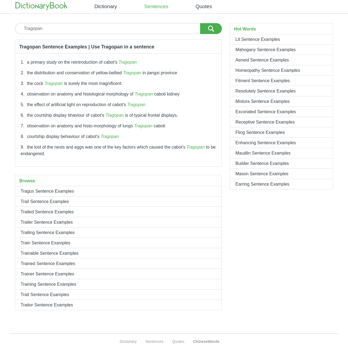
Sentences (156, 6)
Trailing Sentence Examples (48, 232)
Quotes (203, 6)
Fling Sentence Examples (260, 132)
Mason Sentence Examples (261, 173)
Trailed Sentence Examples (47, 212)
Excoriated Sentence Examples (265, 111)
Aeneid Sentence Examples (262, 60)
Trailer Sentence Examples (47, 222)
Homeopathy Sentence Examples (267, 70)
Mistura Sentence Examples (262, 101)
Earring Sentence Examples (262, 184)
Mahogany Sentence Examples (265, 49)
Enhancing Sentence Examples (265, 142)
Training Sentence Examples (48, 284)
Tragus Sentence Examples (47, 191)
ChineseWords (206, 341)
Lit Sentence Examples (257, 39)
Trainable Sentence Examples (50, 253)
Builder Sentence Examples (262, 163)
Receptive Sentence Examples (265, 122)
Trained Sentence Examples (48, 263)
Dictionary (105, 6)
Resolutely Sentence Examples (265, 91)
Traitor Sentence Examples (47, 305)
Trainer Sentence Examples (47, 274)
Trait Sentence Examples (45, 294)
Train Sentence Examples (45, 243)
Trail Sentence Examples (45, 201)
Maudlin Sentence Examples (263, 153)
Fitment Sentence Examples (262, 80)
